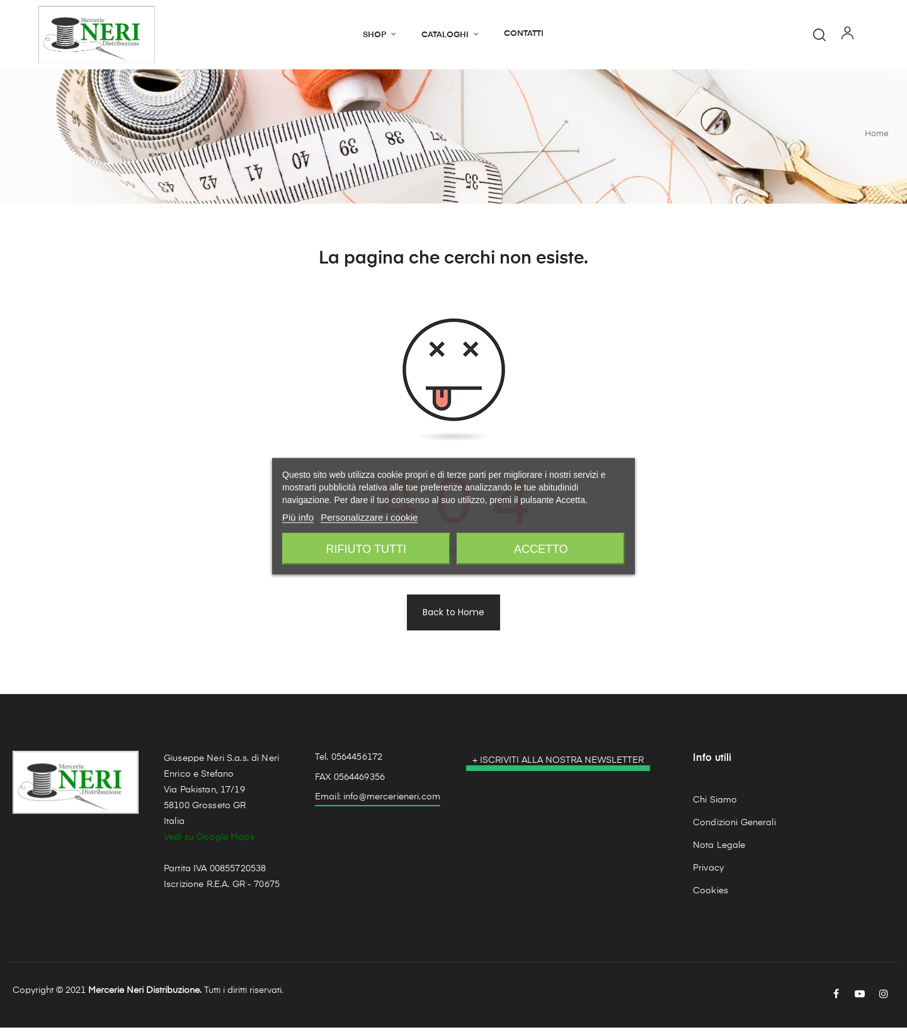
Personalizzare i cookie (369, 516)
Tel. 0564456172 (348, 761)
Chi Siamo (715, 803)
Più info (298, 516)
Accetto (541, 548)
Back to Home (453, 616)
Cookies (710, 894)
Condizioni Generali (734, 826)
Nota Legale (719, 849)
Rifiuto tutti (366, 548)
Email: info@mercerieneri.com (377, 801)
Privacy (708, 871)
